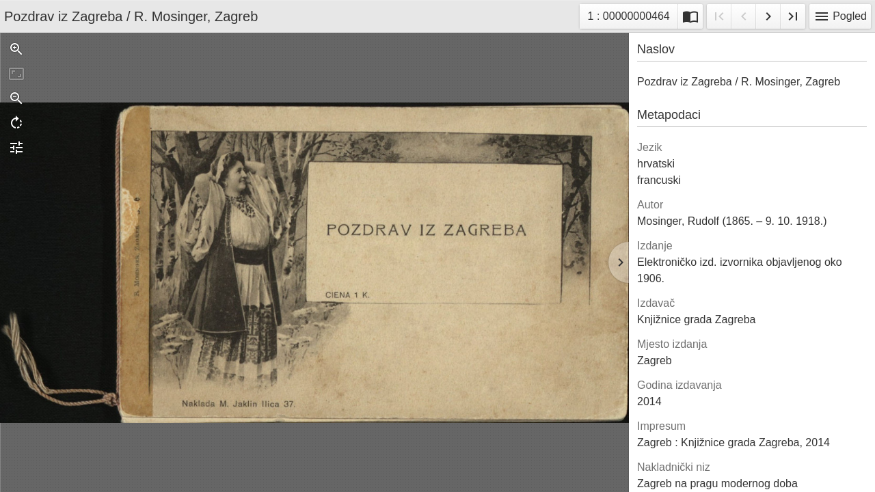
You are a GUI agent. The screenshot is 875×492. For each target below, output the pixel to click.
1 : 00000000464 (628, 18)
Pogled (840, 16)
